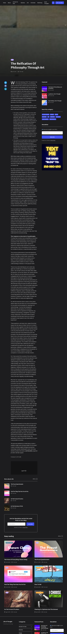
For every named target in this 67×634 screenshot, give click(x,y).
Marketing (39, 2)
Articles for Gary (15, 2)
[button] (33, 2)
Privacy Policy (25, 527)
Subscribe (60, 2)
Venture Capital (53, 119)
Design (56, 114)
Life (28, 2)
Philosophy (58, 116)
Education (44, 116)
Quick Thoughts (46, 2)
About (9, 2)
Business (23, 2)
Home (4, 2)
